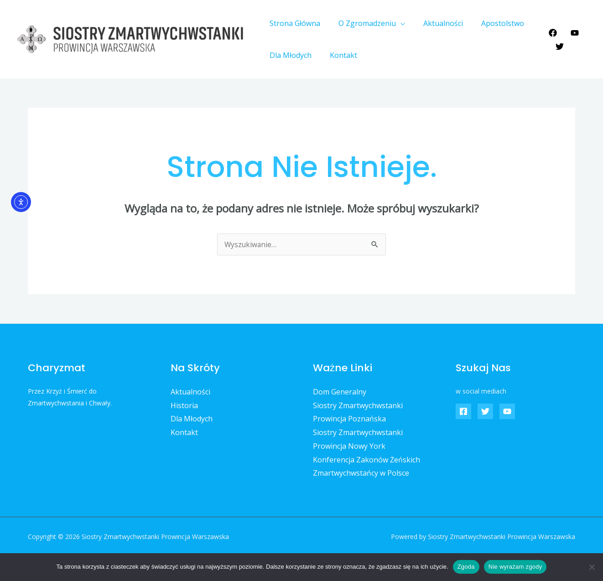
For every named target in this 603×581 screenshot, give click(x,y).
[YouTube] (572, 33)
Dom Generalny (339, 392)
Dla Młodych (289, 55)
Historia (184, 405)
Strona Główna (293, 23)
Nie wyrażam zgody (515, 566)
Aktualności (434, 23)
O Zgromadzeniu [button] (361, 23)
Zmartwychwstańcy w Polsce (361, 473)
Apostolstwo (489, 23)
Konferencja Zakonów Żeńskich (366, 460)
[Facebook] (550, 33)
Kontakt (338, 55)
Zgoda (466, 566)
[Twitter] (557, 46)
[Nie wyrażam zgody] (591, 566)
